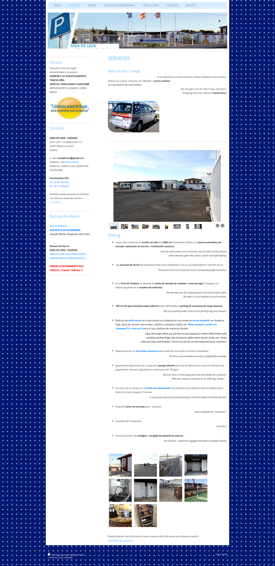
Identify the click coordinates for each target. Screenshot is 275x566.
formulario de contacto (120, 540)
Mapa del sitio (78, 554)
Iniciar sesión (221, 554)
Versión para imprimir (59, 554)
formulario (55, 202)
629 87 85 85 (71, 162)
